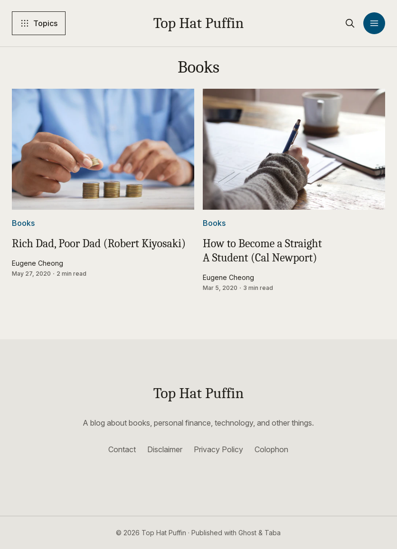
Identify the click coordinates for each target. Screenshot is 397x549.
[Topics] (39, 23)
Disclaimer (164, 449)
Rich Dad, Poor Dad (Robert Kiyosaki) (99, 243)
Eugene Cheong (37, 263)
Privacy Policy (218, 449)
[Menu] (374, 23)
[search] (350, 23)
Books (23, 223)
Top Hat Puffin (198, 23)
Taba (273, 533)
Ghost (247, 533)
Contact (122, 449)
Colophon (271, 449)
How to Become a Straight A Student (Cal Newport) (262, 250)
